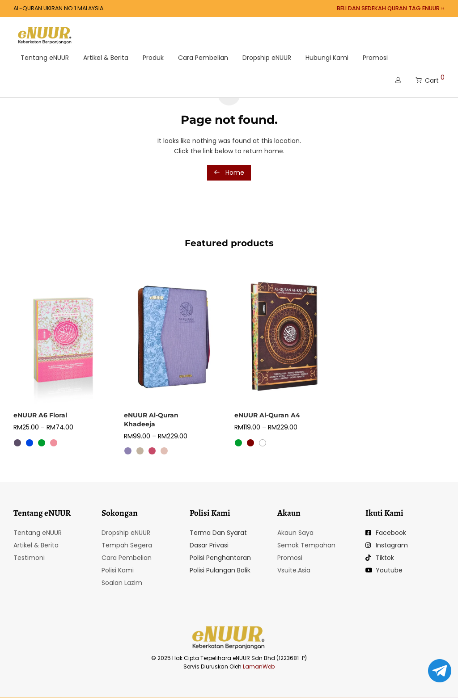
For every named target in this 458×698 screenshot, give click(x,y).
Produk (153, 57)
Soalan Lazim (122, 582)
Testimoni (29, 557)
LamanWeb (259, 666)
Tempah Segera (127, 545)
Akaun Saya (295, 532)
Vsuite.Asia (293, 570)
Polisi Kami (118, 570)
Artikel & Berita (105, 57)
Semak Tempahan (306, 545)
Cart (430, 79)
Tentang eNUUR (45, 57)
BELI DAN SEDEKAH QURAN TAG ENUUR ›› (391, 9)
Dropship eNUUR (266, 57)
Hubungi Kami (326, 57)
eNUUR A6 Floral (40, 415)
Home (229, 172)
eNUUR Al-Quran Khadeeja (151, 419)
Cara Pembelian (203, 57)
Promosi (375, 57)
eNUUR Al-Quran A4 (267, 415)
